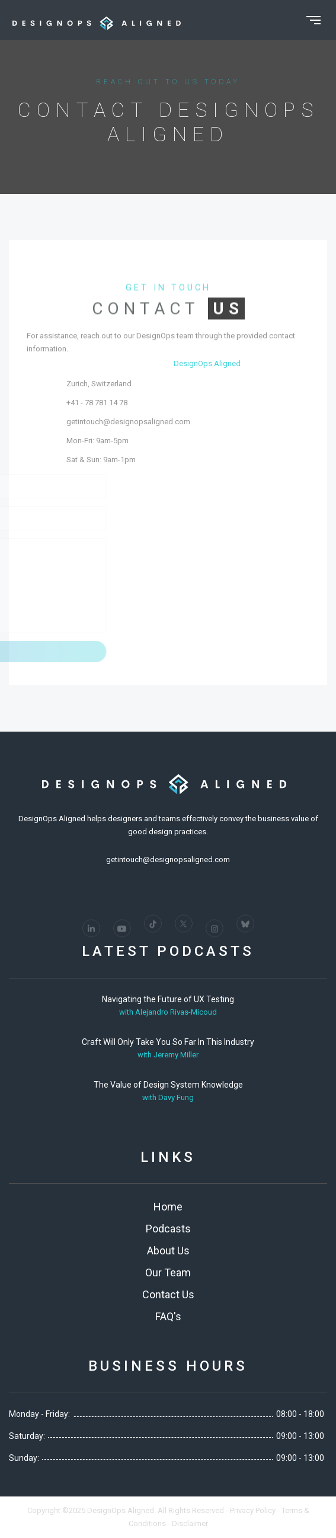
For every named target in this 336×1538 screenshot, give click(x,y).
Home (168, 1206)
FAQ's (168, 1316)
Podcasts (168, 1228)
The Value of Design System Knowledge (168, 1084)
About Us (168, 1250)
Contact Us (168, 1294)
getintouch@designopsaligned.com (193, 421)
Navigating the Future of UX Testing (168, 999)
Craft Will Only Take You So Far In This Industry (168, 1042)
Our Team (168, 1272)
